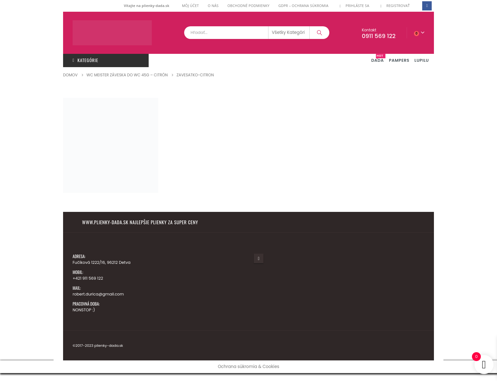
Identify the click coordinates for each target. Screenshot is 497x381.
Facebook (258, 258)
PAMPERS (399, 60)
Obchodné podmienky (248, 5)
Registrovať (394, 5)
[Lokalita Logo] (112, 32)
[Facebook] (426, 5)
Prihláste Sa (353, 5)
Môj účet (190, 5)
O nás (213, 5)
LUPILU (422, 60)
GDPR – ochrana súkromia (303, 5)
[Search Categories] (289, 32)
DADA (378, 58)
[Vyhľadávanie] (319, 32)
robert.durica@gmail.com (98, 294)
